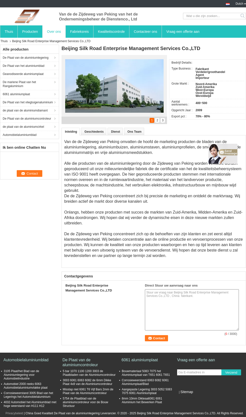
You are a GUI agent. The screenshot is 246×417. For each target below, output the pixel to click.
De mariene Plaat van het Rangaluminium (19, 84)
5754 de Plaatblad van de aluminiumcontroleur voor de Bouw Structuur (85, 402)
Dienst (115, 131)
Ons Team (134, 131)
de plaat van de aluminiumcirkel (23, 126)
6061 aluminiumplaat (16, 94)
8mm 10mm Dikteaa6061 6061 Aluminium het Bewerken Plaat (142, 400)
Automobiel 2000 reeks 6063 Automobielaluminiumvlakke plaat (25, 385)
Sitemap (186, 392)
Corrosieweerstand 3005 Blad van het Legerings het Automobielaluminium (28, 395)
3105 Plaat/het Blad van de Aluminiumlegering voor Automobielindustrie (21, 374)
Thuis (9, 32)
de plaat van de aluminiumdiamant (25, 110)
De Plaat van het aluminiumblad (23, 66)
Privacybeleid (14, 413)
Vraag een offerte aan (183, 32)
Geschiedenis (94, 131)
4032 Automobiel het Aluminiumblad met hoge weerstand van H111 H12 (30, 404)
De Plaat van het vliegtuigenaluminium (28, 102)
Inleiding (71, 131)
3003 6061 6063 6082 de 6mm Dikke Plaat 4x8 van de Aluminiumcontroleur (87, 382)
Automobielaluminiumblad (19, 135)
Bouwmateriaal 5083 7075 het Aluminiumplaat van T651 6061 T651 (146, 373)
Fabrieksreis (79, 32)
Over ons (54, 32)
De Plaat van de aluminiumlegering (25, 57)
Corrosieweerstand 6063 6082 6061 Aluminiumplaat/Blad (145, 382)
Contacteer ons (145, 32)
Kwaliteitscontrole (111, 32)
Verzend (231, 372)
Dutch (241, 3)
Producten (30, 32)
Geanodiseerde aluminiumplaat (23, 74)
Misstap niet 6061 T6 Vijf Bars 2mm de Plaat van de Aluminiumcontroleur (88, 391)
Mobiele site (186, 398)
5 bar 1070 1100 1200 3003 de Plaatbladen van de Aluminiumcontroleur (89, 373)
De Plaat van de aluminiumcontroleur (27, 118)
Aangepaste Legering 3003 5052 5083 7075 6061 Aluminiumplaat (147, 391)
